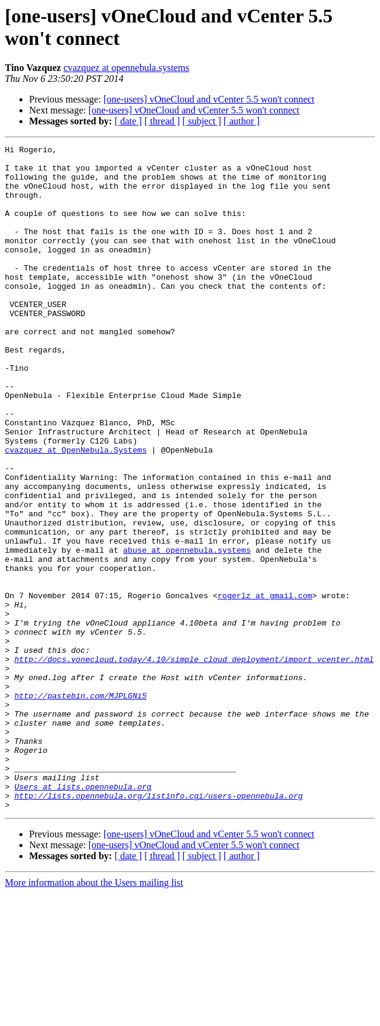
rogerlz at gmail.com (265, 686)
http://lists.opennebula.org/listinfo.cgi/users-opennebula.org (159, 926)
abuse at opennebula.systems (187, 631)
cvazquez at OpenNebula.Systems (76, 511)
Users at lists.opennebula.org (83, 915)
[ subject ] (201, 121)
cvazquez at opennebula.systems (126, 67)
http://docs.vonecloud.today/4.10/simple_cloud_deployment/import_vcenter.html (194, 762)
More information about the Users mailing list (94, 1015)
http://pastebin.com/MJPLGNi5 (81, 806)
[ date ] (128, 121)
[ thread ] (162, 121)
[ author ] (242, 121)
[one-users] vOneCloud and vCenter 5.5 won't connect (209, 99)
